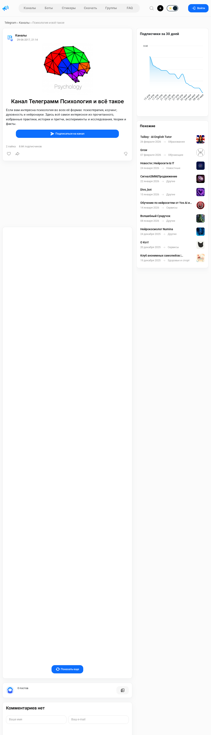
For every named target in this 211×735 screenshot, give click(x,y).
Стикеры (69, 8)
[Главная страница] (5, 8)
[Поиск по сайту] (151, 8)
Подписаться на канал (67, 134)
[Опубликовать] (160, 8)
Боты (49, 8)
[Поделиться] (17, 153)
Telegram (10, 22)
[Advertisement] (67, 194)
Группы (111, 8)
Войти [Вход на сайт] (198, 8)
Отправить (19, 697)
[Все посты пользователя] (122, 631)
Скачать (90, 8)
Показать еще (67, 610)
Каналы (30, 8)
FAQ (130, 8)
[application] (172, 74)
